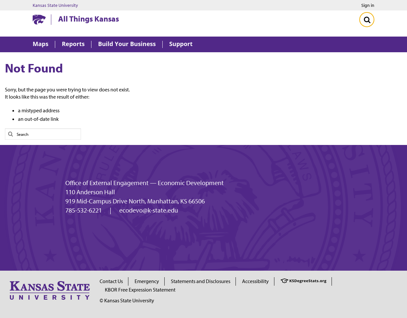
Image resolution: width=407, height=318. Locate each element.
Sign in (367, 5)
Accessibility (255, 281)
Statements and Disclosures (200, 281)
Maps (40, 44)
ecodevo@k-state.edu (148, 210)
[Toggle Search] (366, 19)
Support (181, 44)
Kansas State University (55, 5)
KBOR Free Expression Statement (140, 289)
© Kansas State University (127, 300)
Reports (73, 44)
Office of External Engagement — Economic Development (144, 183)
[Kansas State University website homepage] (39, 19)
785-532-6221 (83, 210)
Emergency (147, 281)
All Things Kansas (88, 19)
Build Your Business (127, 44)
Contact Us (111, 281)
